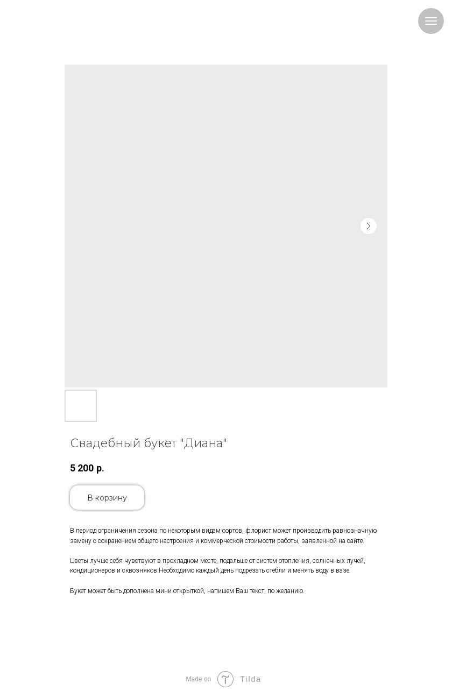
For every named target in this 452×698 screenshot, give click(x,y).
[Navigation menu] (431, 21)
